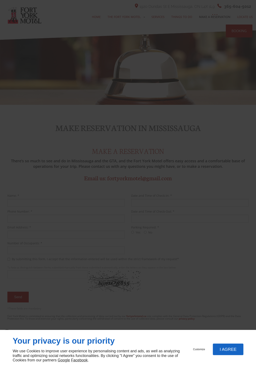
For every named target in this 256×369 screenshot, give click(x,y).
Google (64, 360)
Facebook (79, 360)
